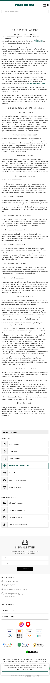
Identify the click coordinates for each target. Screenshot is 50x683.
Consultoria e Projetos (17, 480)
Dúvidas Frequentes (16, 503)
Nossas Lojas (13, 473)
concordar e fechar (25, 673)
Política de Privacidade (24, 669)
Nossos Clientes (15, 487)
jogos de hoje (15, 386)
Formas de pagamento (18, 510)
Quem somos (14, 444)
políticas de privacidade (36, 83)
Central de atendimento (18, 525)
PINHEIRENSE (38, 41)
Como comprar (14, 458)
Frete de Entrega (15, 517)
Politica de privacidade (19, 466)
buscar (46, 11)
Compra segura (14, 451)
